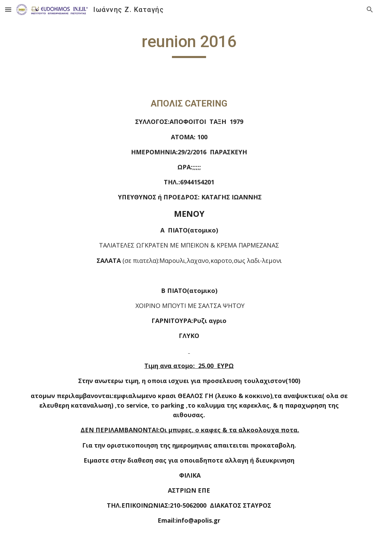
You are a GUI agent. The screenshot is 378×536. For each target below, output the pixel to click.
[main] (189, 45)
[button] (8, 9)
